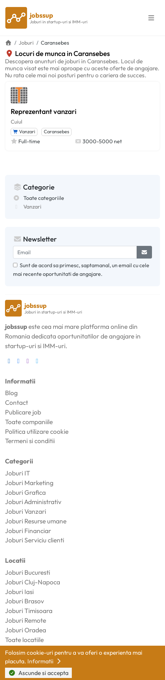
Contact (16, 402)
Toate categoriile (43, 198)
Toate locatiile (24, 640)
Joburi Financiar (28, 531)
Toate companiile (29, 422)
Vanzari (24, 132)
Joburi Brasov (24, 601)
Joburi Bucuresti (27, 572)
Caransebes (56, 132)
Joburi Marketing (29, 483)
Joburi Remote (25, 620)
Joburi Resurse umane (35, 521)
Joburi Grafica (25, 492)
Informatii (44, 661)
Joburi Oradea (25, 630)
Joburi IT (17, 473)
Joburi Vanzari (25, 511)
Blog (11, 393)
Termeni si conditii (30, 441)
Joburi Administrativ (33, 502)
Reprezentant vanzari (43, 111)
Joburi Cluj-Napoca (32, 582)
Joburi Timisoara (28, 611)
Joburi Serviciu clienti (34, 540)
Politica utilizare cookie (36, 431)
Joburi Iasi (19, 592)
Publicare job (23, 412)
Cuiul (16, 121)
